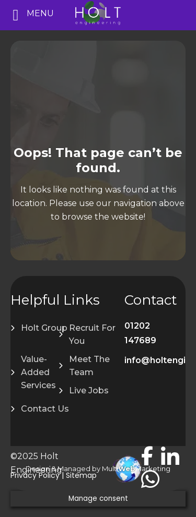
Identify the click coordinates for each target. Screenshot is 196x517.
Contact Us (45, 409)
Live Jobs (89, 390)
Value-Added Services (38, 372)
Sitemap (81, 475)
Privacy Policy (35, 475)
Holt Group (44, 328)
